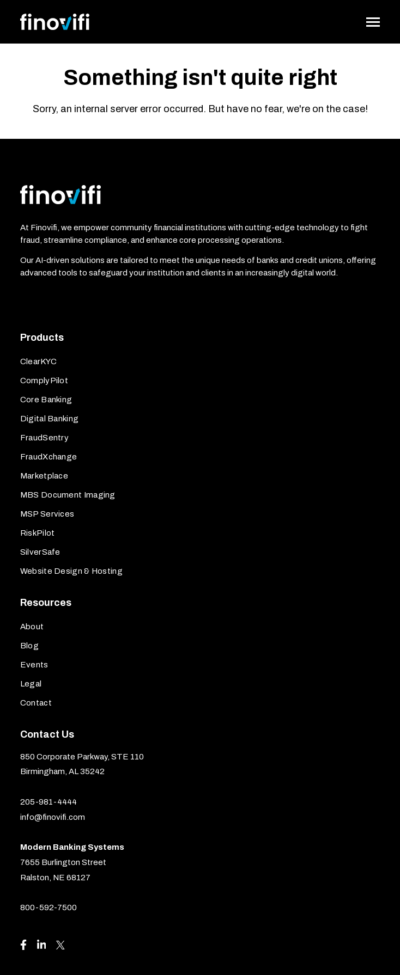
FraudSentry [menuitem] (44, 437)
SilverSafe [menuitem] (40, 552)
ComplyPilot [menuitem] (44, 380)
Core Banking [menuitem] (46, 399)
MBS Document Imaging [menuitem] (68, 494)
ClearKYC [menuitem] (38, 361)
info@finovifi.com (52, 817)
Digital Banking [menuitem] (49, 418)
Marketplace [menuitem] (44, 475)
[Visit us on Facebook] (23, 945)
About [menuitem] (32, 626)
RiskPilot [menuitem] (37, 533)
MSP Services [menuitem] (47, 514)
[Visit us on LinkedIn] (41, 945)
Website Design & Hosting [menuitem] (71, 571)
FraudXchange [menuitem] (48, 456)
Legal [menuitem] (31, 683)
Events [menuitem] (34, 664)
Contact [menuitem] (36, 702)
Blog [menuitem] (29, 645)
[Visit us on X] (60, 945)
